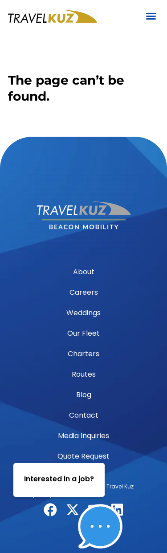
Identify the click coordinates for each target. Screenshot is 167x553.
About (83, 272)
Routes (84, 374)
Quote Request (83, 456)
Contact (83, 415)
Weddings (83, 313)
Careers (83, 292)
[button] (151, 16)
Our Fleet (83, 333)
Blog (83, 395)
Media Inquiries (83, 436)
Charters (83, 354)
